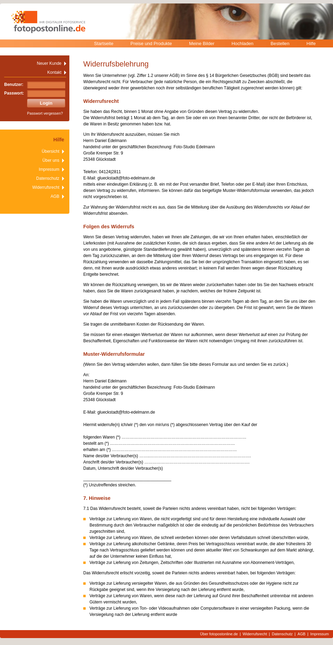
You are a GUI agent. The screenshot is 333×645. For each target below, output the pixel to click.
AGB (55, 196)
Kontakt (54, 72)
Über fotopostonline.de (219, 634)
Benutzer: (13, 84)
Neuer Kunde (49, 63)
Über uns (50, 160)
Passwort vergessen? (45, 113)
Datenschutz (47, 178)
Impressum (49, 169)
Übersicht (50, 151)
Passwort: (14, 93)
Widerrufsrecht (45, 187)
